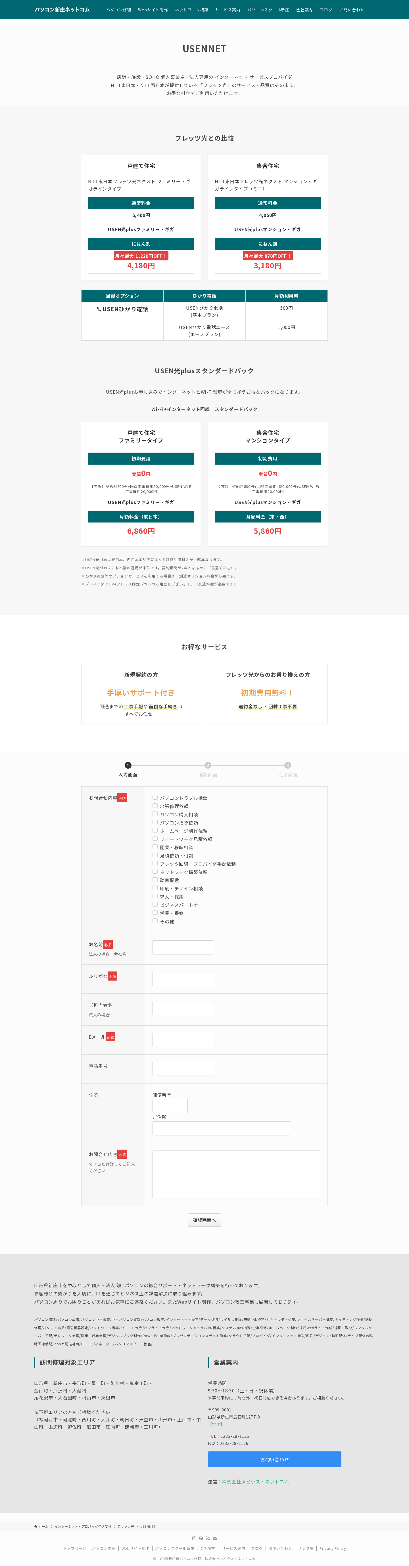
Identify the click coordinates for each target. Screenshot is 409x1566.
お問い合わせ (280, 1548)
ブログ (257, 1548)
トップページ (74, 1548)
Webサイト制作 (135, 1548)
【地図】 (216, 1424)
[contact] (214, 1538)
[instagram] (194, 1538)
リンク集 (306, 1548)
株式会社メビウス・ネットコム (255, 1481)
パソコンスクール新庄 (174, 1548)
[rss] (207, 1538)
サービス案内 (233, 1548)
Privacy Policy (333, 1548)
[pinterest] (201, 1538)
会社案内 (208, 1548)
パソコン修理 (104, 1548)
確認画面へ (206, 1220)
